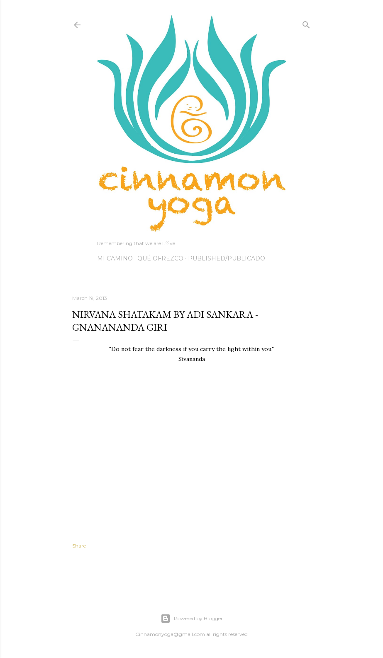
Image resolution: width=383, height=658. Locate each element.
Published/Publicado (226, 258)
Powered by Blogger (192, 619)
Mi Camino (115, 258)
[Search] (306, 23)
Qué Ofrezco (160, 258)
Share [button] (79, 546)
